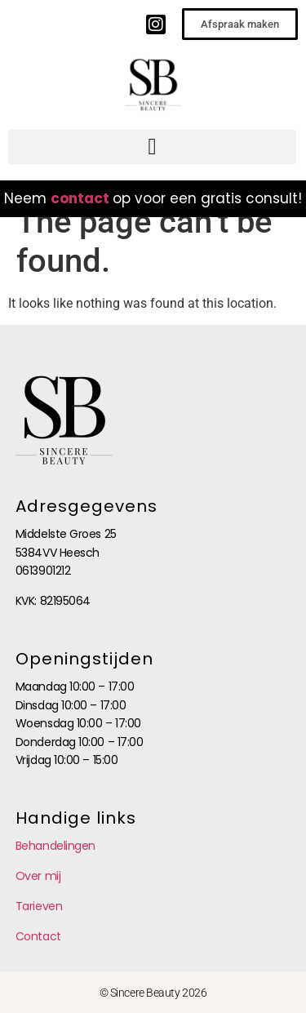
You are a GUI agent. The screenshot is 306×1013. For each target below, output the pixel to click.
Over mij (38, 876)
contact (80, 198)
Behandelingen (55, 846)
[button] (152, 147)
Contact (38, 936)
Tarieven (39, 906)
